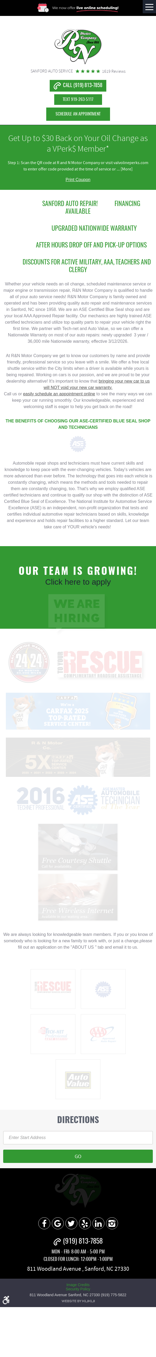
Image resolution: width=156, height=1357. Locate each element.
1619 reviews (113, 71)
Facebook (44, 1223)
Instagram (112, 1223)
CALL (82, 85)
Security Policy (78, 1289)
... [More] (124, 169)
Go (78, 1156)
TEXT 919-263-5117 (78, 99)
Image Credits (78, 1285)
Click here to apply (78, 582)
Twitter (71, 1223)
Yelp (85, 1223)
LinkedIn (98, 1223)
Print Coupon (78, 179)
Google (58, 1223)
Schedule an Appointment (78, 114)
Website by (78, 1301)
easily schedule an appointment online (59, 394)
